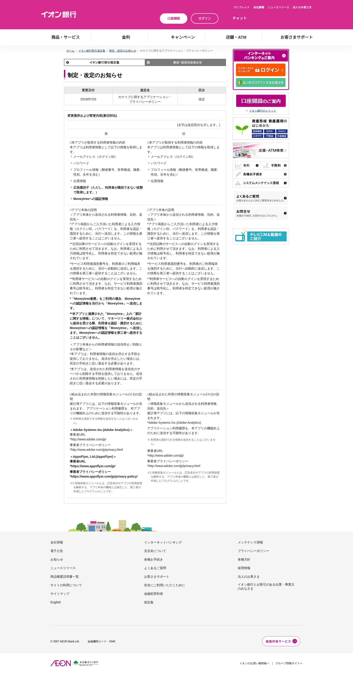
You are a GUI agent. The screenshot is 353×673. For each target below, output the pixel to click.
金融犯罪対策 (153, 593)
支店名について (155, 551)
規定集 (149, 602)
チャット (239, 18)
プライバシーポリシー (253, 551)
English (55, 602)
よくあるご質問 (155, 568)
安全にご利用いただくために (164, 585)
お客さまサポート (156, 576)
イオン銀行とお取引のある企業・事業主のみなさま (266, 586)
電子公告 (56, 551)
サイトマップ (59, 593)
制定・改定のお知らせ (122, 50)
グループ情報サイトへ (289, 663)
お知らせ (56, 559)
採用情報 (244, 568)
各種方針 (244, 559)
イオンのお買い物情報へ (254, 663)
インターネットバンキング (163, 542)
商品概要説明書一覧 (64, 576)
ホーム (70, 50)
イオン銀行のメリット (262, 110)
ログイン (204, 18)
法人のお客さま (302, 7)
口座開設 (173, 18)
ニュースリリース (278, 7)
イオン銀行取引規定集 (91, 50)
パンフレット (241, 7)
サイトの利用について (66, 585)
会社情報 (258, 7)
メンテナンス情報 (250, 542)
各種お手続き (153, 559)
